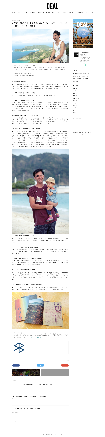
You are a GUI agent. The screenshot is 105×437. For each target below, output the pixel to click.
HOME (13, 12)
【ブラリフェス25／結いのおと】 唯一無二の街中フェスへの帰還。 (26, 408)
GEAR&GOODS (50, 12)
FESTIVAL (32, 12)
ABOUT (19, 12)
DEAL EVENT (72, 12)
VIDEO (58, 12)
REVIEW (85, 76)
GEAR (85, 78)
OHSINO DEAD (77, 73)
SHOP (64, 12)
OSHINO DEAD (89, 12)
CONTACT (80, 12)
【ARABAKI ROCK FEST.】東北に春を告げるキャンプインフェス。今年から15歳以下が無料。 (32, 384)
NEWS (25, 12)
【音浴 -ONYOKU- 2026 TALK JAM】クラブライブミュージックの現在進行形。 (29, 396)
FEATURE (76, 81)
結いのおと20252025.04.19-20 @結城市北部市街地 (21, 410)
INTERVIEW (41, 12)
